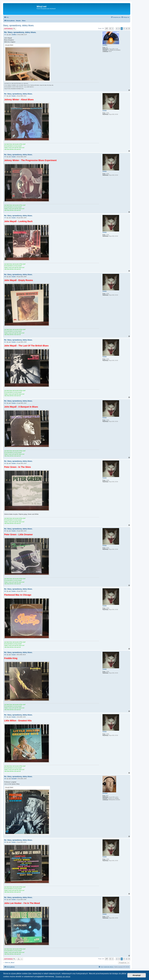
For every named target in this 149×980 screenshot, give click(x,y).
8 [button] (126, 29)
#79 (5, 217)
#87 (5, 717)
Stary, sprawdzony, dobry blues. (18, 25)
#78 (5, 156)
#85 (5, 591)
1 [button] (112, 29)
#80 (5, 276)
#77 (5, 96)
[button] (106, 28)
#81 (5, 342)
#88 (5, 778)
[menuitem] (6, 17)
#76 (5, 34)
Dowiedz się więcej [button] (62, 976)
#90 (5, 899)
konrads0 (105, 793)
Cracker (105, 110)
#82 (5, 403)
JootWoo (105, 45)
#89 (5, 842)
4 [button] (116, 29)
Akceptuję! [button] (137, 975)
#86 (5, 654)
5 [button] (119, 29)
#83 (5, 463)
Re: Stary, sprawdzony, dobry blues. (20, 32)
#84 (5, 531)
